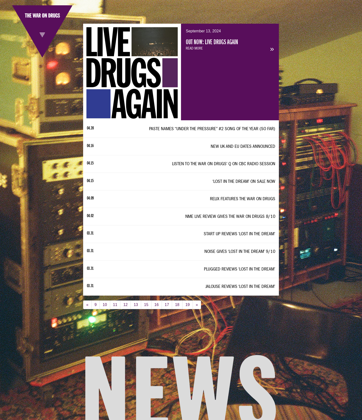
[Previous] (87, 304)
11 (115, 305)
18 (177, 305)
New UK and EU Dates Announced (243, 146)
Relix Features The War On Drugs (242, 199)
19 (187, 305)
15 (146, 305)
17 (167, 305)
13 (136, 305)
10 (105, 305)
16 (156, 305)
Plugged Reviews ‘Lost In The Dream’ (239, 269)
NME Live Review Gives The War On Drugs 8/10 (230, 216)
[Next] (197, 304)
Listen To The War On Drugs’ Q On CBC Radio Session (223, 164)
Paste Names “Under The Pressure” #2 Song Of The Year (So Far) (212, 129)
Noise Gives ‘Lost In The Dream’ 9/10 (239, 251)
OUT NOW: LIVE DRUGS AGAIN (212, 42)
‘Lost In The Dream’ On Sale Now (243, 181)
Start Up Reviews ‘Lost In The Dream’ (239, 234)
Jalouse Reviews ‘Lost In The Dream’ (240, 287)
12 (125, 305)
